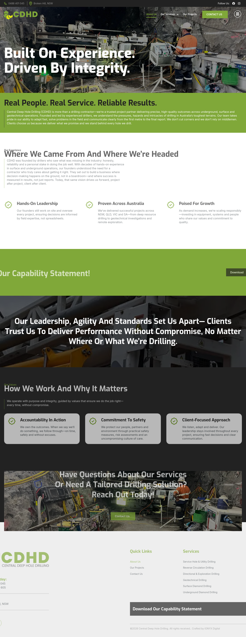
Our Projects (190, 14)
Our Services (170, 14)
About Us (151, 14)
